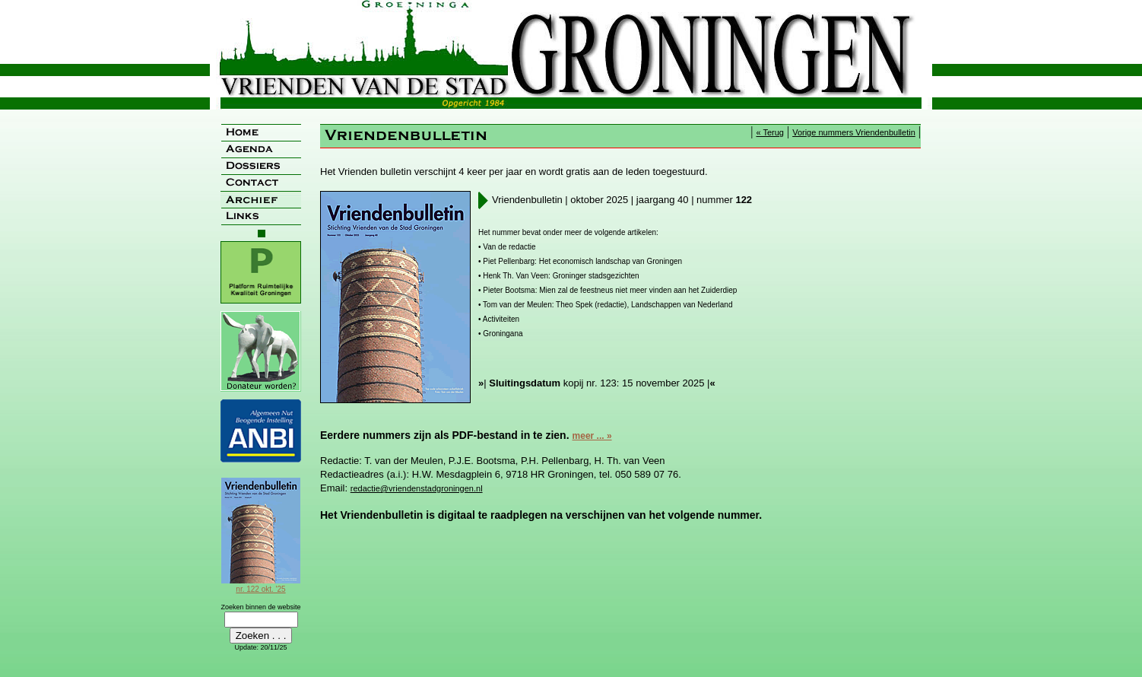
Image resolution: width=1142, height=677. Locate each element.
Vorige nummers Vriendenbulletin (853, 132)
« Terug (770, 132)
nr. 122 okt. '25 (260, 585)
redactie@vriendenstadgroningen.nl (417, 488)
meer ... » (592, 436)
